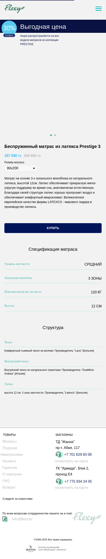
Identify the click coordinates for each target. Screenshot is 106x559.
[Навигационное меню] (98, 9)
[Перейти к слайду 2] (55, 135)
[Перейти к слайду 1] (51, 135)
